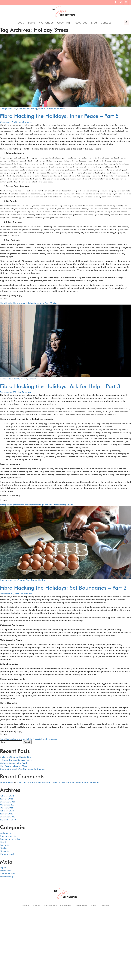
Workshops (46, 22)
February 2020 (7, 811)
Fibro (16, 504)
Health (41, 108)
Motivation (5, 851)
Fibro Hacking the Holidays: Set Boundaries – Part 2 (63, 588)
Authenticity (5, 833)
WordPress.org (6, 876)
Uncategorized (7, 854)
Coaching (63, 22)
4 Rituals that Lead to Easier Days (15, 760)
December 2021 (7, 802)
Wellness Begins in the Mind (13, 763)
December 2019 (7, 817)
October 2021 (6, 808)
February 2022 (7, 796)
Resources (80, 22)
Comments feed (7, 873)
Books (31, 22)
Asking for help (7, 504)
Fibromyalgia (19, 303)
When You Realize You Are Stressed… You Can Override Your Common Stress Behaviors (57, 782)
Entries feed (5, 870)
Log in (3, 867)
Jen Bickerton (25, 122)
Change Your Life (8, 108)
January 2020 (6, 814)
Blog (94, 22)
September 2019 (8, 820)
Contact (106, 22)
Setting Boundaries (48, 739)
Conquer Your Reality (27, 108)
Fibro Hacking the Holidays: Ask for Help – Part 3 (60, 386)
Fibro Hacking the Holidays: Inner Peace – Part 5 (59, 116)
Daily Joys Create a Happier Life (15, 757)
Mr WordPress (6, 782)
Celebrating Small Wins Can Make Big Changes (22, 769)
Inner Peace (44, 303)
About (20, 22)
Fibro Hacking (6, 303)
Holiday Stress (32, 303)
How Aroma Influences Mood (13, 766)
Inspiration (51, 108)
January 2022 (6, 799)
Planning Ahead (65, 504)
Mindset (61, 108)
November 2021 (7, 805)
